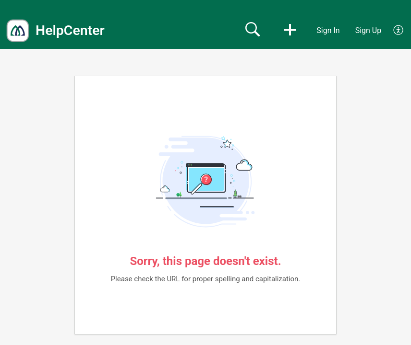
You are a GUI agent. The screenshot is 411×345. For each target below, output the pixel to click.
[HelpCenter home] (17, 30)
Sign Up (368, 30)
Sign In (327, 30)
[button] (290, 31)
